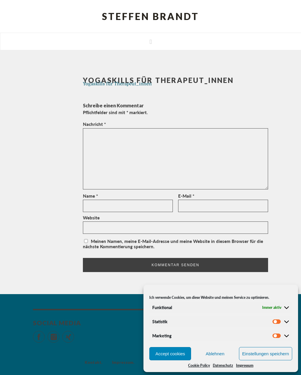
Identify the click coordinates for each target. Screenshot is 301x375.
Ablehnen (215, 353)
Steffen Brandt (150, 16)
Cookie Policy (199, 365)
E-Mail (186, 196)
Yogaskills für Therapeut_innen (117, 83)
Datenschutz (223, 365)
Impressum (244, 365)
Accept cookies (170, 353)
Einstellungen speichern (265, 353)
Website (91, 217)
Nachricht (94, 124)
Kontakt (93, 362)
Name (90, 196)
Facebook (44, 334)
